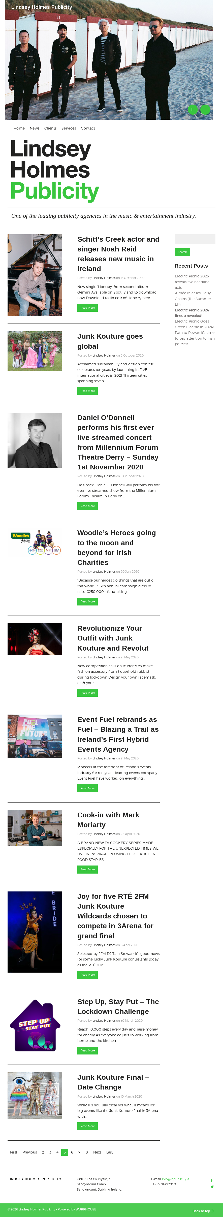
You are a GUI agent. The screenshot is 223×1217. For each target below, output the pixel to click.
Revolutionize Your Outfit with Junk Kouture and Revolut (113, 638)
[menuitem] (19, 128)
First (13, 1152)
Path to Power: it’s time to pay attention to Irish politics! (195, 338)
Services (68, 128)
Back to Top (204, 1211)
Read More (87, 307)
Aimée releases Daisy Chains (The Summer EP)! (193, 298)
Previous (29, 1152)
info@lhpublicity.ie (175, 1179)
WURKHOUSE (86, 1209)
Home (19, 128)
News (34, 128)
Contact (88, 128)
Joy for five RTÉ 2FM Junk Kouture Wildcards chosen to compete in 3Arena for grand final (115, 916)
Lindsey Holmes (103, 278)
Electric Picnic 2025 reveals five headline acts (192, 282)
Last (109, 1152)
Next (97, 1152)
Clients (50, 128)
